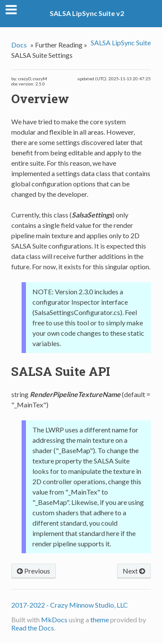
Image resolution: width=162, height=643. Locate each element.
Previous (33, 571)
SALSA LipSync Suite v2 (87, 13)
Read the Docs (32, 628)
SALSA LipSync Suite (121, 42)
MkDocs (54, 619)
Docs (19, 45)
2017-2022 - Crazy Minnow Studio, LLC (69, 605)
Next (134, 571)
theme (99, 619)
